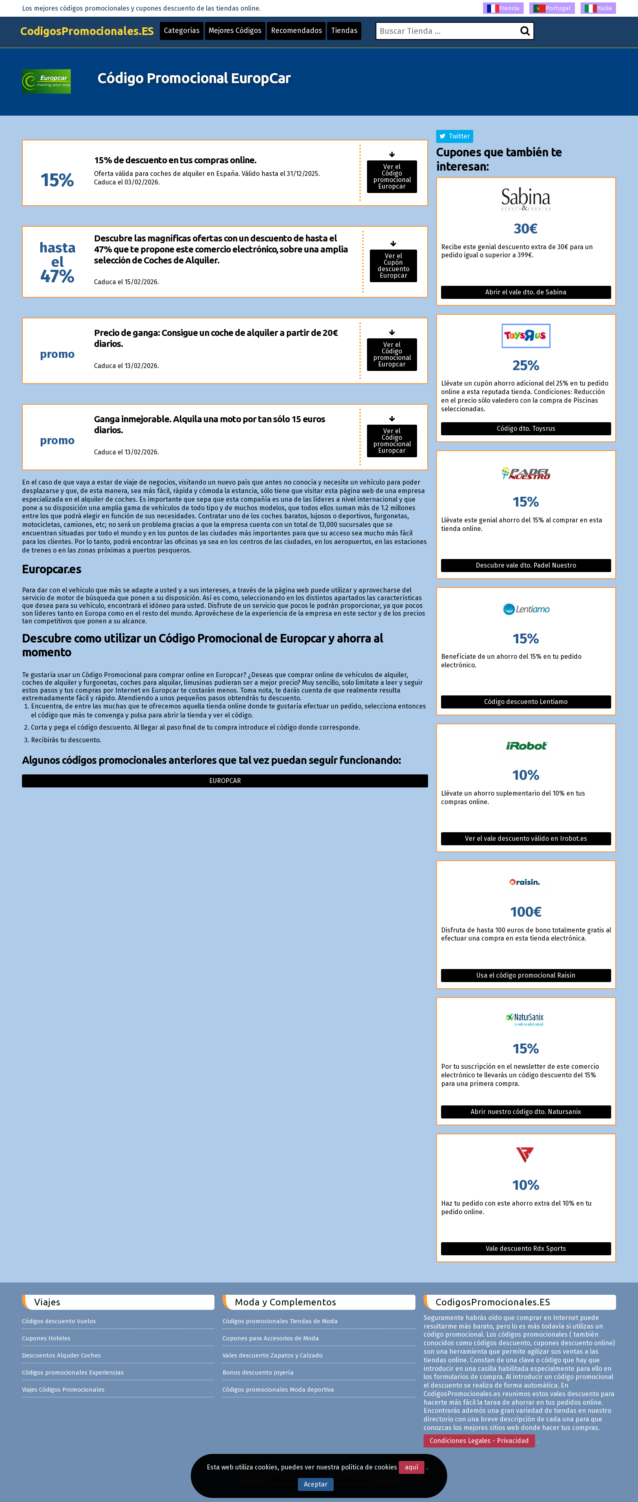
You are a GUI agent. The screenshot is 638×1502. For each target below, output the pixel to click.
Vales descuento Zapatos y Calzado (273, 1355)
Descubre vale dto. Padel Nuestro (526, 565)
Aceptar (316, 1484)
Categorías (191, 33)
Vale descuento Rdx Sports (526, 1248)
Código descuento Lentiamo (526, 702)
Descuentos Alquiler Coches (61, 1355)
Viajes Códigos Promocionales (63, 1389)
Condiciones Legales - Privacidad (479, 1441)
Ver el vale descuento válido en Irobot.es (526, 838)
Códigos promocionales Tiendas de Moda (280, 1321)
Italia (598, 8)
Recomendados (310, 33)
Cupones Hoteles (46, 1338)
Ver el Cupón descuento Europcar (393, 265)
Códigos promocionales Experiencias (73, 1372)
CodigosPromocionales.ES (92, 33)
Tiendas (359, 33)
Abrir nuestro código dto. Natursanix (526, 1112)
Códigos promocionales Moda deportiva (278, 1389)
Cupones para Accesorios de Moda (271, 1338)
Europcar (225, 781)
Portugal (552, 8)
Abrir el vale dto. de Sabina (525, 292)
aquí (411, 1467)
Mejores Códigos (246, 33)
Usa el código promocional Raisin (525, 975)
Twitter (454, 136)
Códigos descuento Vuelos (59, 1321)
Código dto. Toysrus (526, 428)
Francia (503, 8)
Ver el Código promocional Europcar (392, 176)
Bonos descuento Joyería (258, 1372)
